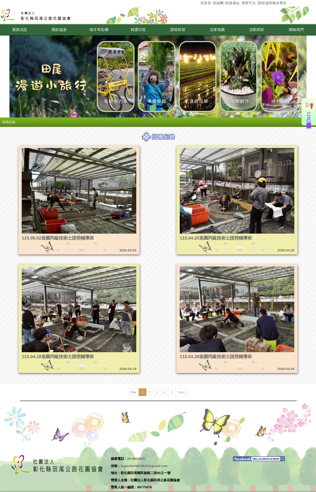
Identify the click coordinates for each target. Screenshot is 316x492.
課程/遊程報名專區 (271, 3)
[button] (20, 29)
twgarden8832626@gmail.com (144, 466)
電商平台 (248, 3)
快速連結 (232, 3)
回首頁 (206, 3)
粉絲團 (218, 3)
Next (181, 392)
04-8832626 (136, 458)
